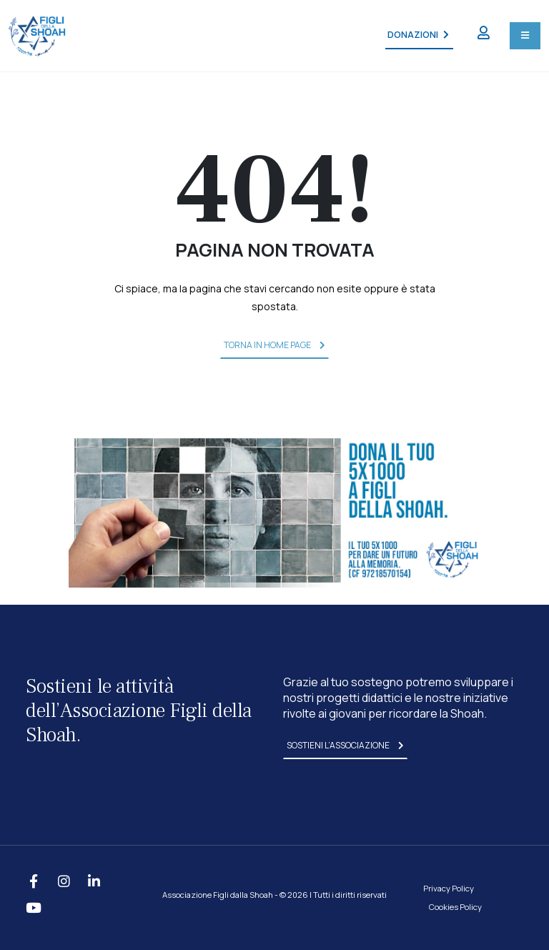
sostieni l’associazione (345, 745)
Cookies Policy (455, 906)
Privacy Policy (448, 888)
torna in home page (274, 345)
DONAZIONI (417, 35)
